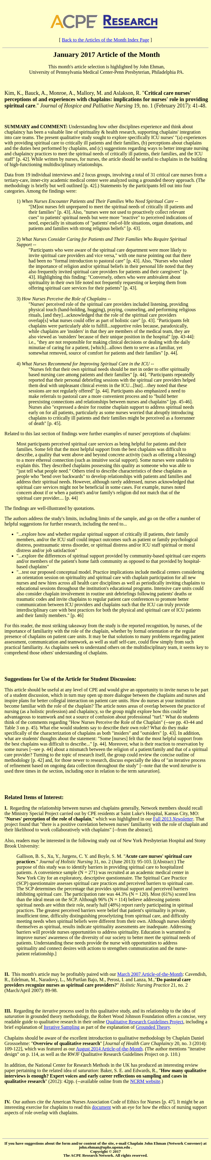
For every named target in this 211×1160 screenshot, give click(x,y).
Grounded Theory (153, 1027)
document (101, 1107)
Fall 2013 (173, 818)
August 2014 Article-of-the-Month (109, 1048)
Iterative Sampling (62, 1027)
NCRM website (145, 1081)
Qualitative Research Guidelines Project (144, 1021)
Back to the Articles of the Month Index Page (105, 39)
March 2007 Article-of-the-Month (150, 974)
